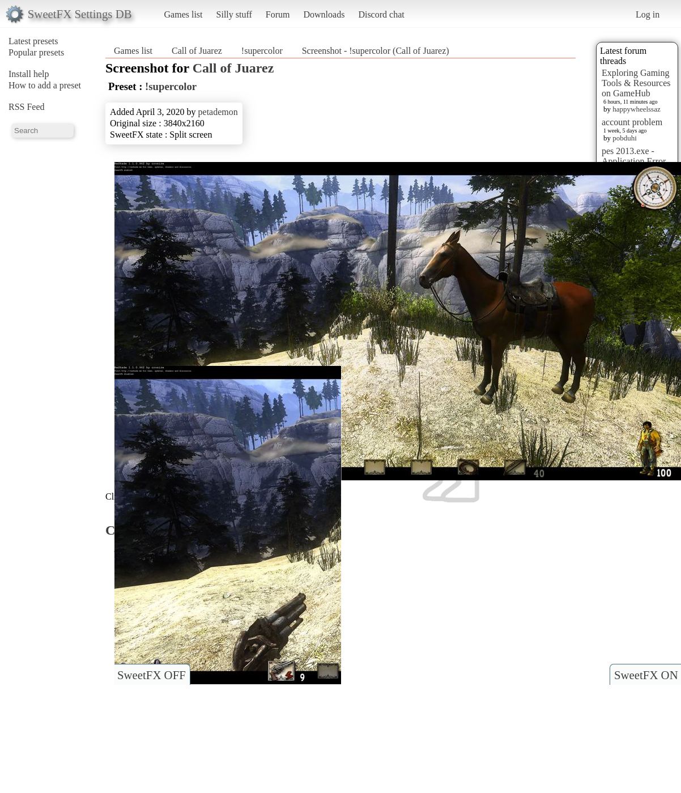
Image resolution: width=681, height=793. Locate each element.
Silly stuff (234, 14)
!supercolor (262, 51)
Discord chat (381, 14)
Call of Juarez (197, 51)
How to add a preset (44, 85)
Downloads (323, 14)
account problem (632, 122)
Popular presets (36, 52)
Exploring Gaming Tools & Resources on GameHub (636, 83)
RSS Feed (26, 107)
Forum (278, 14)
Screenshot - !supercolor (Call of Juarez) (375, 51)
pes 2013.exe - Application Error (634, 156)
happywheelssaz (636, 109)
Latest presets (33, 41)
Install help (28, 74)
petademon (218, 112)
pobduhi (624, 138)
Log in (647, 14)
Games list (183, 14)
